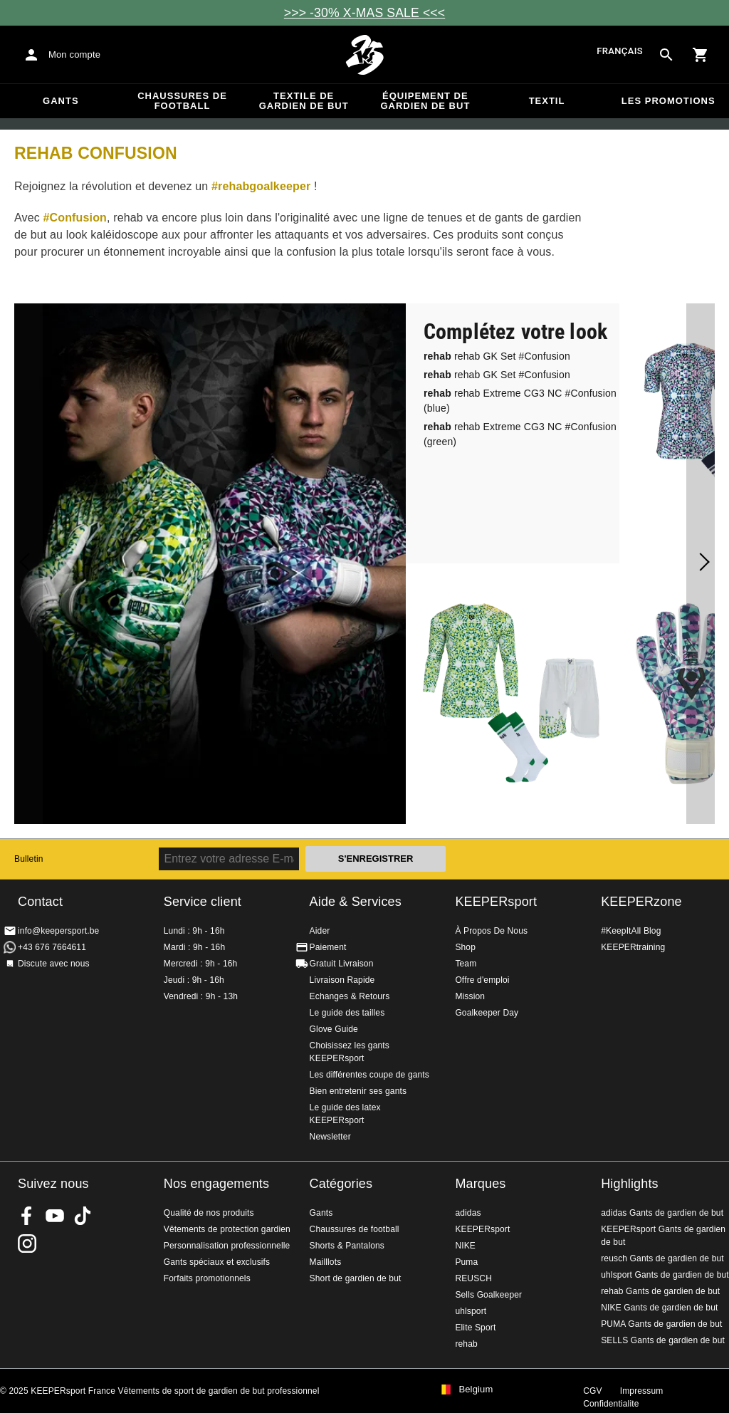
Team (465, 964)
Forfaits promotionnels (207, 1278)
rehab (466, 1344)
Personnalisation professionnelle (227, 1246)
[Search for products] (666, 55)
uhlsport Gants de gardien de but (665, 1275)
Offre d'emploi (482, 980)
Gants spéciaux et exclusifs (217, 1262)
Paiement (328, 947)
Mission (470, 996)
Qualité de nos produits (209, 1213)
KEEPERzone (641, 902)
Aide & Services (356, 902)
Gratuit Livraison (342, 964)
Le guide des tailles (347, 1013)
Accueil (364, 55)
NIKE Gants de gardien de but (659, 1308)
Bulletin (28, 859)
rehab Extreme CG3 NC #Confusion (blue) (520, 400)
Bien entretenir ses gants (358, 1091)
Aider (320, 931)
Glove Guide (334, 1029)
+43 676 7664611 (52, 947)
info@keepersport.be (58, 931)
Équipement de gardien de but (425, 100)
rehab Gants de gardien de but (660, 1291)
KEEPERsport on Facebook (27, 1215)
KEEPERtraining (633, 947)
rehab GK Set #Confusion (497, 356)
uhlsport (470, 1311)
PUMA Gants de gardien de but (661, 1324)
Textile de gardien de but (304, 100)
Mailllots (326, 1262)
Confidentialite (611, 1404)
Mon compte (74, 54)
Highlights (630, 1184)
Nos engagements (216, 1184)
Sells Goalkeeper (488, 1295)
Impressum (642, 1391)
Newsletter (330, 1137)
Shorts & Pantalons (347, 1246)
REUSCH (473, 1278)
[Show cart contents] (700, 55)
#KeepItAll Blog (631, 931)
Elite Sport (475, 1328)
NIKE (465, 1246)
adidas (468, 1213)
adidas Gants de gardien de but (662, 1213)
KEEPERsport (496, 902)
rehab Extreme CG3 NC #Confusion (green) (520, 434)
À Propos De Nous (491, 931)
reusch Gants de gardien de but (662, 1258)
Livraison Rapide (342, 980)
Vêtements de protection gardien (227, 1229)
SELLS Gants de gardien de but (663, 1340)
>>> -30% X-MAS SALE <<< (364, 13)
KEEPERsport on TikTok (82, 1215)
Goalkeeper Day (486, 1013)
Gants (61, 100)
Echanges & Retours (350, 996)
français (619, 52)
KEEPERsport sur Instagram (27, 1243)
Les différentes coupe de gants (369, 1075)
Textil (547, 100)
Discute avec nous (54, 964)
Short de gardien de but (356, 1278)
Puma (466, 1262)
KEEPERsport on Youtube (55, 1215)
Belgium (475, 1389)
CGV (592, 1391)
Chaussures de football (182, 100)
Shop (465, 947)
